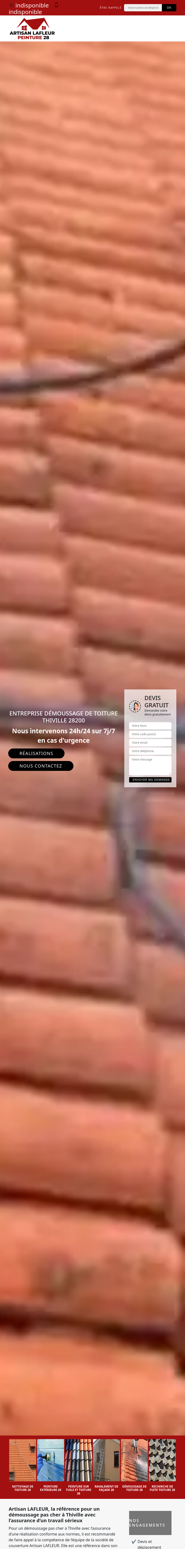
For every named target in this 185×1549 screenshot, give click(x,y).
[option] (23, 1465)
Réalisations (36, 753)
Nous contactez (41, 766)
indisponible (29, 5)
